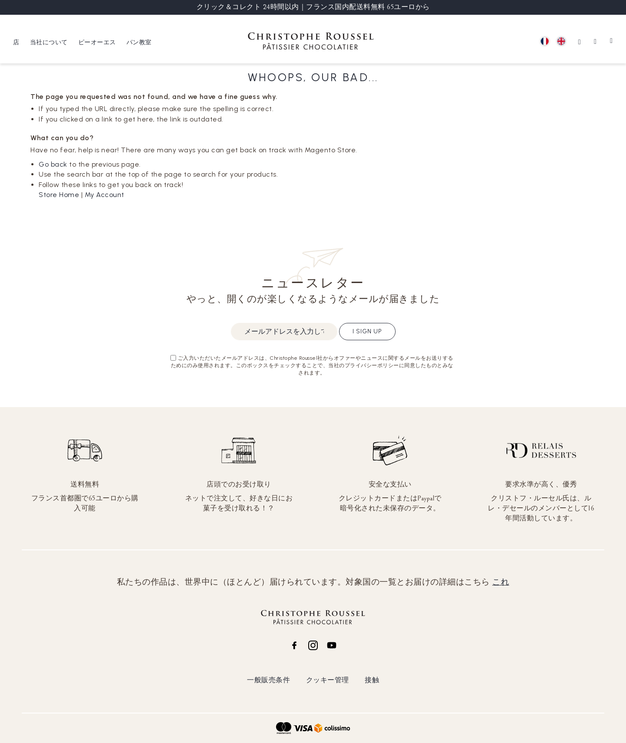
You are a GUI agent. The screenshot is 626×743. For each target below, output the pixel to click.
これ (500, 582)
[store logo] (311, 42)
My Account (104, 195)
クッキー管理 (327, 680)
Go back (53, 164)
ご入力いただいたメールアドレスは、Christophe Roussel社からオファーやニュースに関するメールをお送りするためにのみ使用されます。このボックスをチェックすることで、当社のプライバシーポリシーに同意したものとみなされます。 (312, 365)
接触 (372, 680)
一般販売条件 (268, 680)
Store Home (59, 195)
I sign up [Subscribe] (367, 331)
